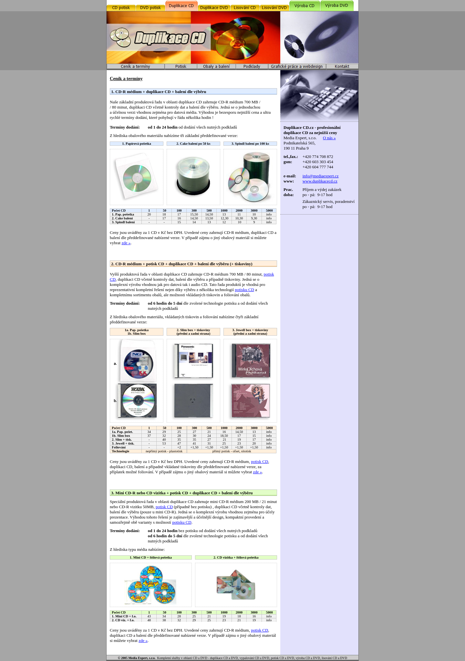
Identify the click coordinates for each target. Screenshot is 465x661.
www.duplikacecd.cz (320, 181)
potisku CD (244, 289)
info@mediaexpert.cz (321, 175)
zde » (125, 242)
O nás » (329, 137)
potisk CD (259, 461)
